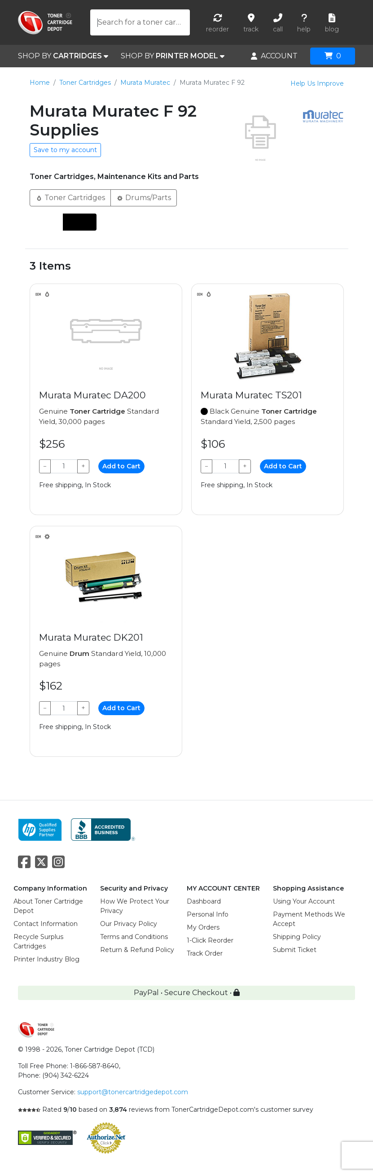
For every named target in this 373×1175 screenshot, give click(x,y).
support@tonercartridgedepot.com (132, 1092)
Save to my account (65, 150)
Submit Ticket (294, 950)
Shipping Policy (297, 937)
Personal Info (207, 914)
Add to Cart (121, 466)
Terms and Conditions (134, 937)
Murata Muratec (145, 83)
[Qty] (64, 466)
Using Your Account (304, 901)
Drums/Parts (143, 197)
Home (40, 83)
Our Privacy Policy (128, 924)
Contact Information (45, 924)
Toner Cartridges (85, 83)
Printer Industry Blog (46, 959)
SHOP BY (63, 56)
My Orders (203, 927)
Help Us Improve (317, 83)
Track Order (205, 953)
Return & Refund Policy (137, 950)
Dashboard (204, 901)
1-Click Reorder (210, 940)
